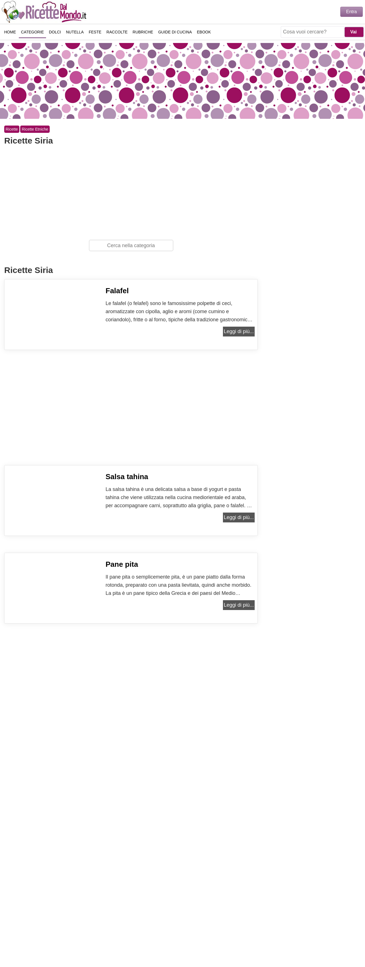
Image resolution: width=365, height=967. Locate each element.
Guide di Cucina (175, 32)
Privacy (171, 945)
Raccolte (116, 32)
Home (10, 32)
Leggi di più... (239, 331)
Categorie (32, 32)
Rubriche (143, 32)
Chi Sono (116, 945)
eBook (204, 32)
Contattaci (144, 945)
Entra (351, 11)
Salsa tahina (127, 476)
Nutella (75, 32)
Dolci (55, 32)
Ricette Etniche (35, 129)
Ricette (12, 129)
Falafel (117, 290)
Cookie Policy (202, 945)
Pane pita (122, 564)
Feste (95, 32)
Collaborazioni (241, 945)
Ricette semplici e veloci (44, 12)
